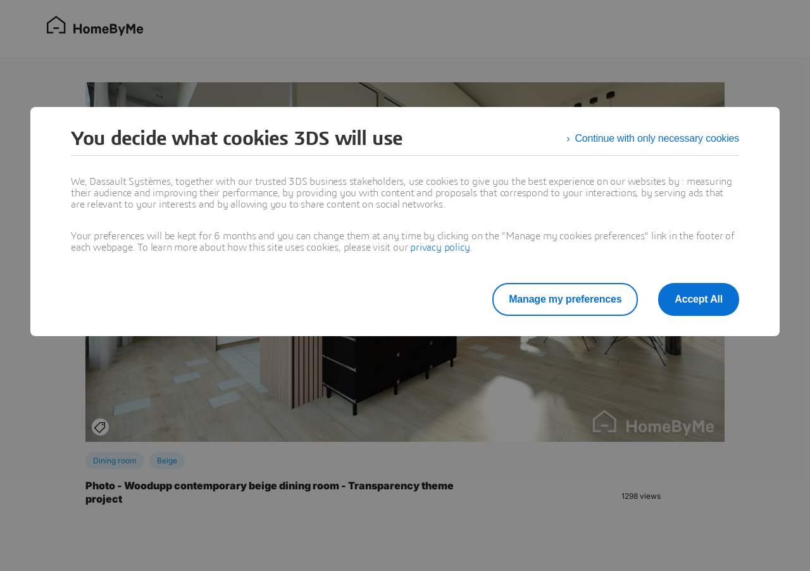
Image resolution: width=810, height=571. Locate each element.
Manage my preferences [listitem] (565, 299)
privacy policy (440, 247)
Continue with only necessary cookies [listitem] (657, 138)
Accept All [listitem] (699, 299)
